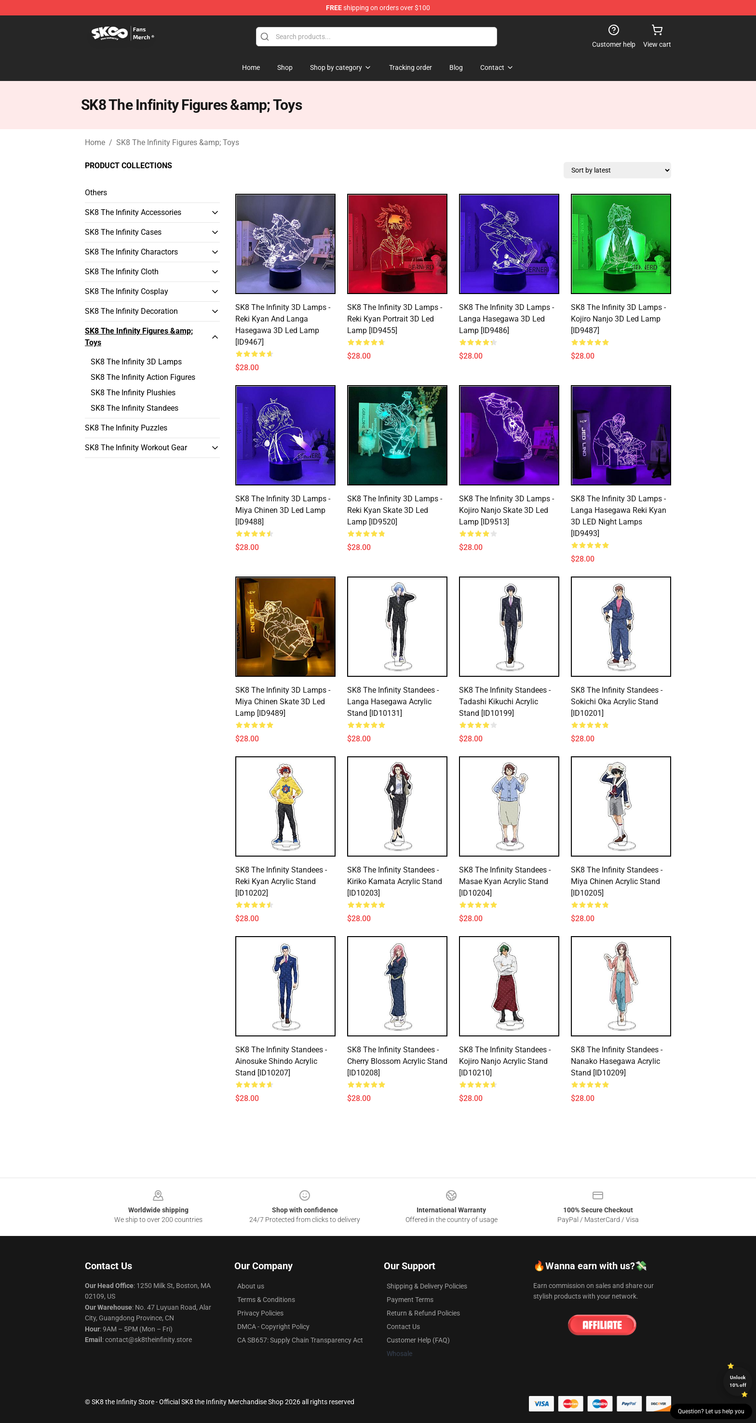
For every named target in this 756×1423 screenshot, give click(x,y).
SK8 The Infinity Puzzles (126, 427)
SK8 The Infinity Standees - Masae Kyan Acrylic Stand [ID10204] (505, 881)
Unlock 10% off (737, 1381)
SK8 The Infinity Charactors (131, 251)
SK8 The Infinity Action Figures (143, 377)
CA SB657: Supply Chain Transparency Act (300, 1340)
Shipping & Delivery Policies (427, 1286)
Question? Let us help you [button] (711, 1411)
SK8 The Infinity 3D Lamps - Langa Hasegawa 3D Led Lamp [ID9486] (506, 319)
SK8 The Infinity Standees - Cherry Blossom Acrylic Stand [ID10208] (397, 1061)
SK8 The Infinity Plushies (133, 392)
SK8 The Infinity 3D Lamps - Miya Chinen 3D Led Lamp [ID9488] (282, 510)
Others (96, 192)
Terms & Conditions (266, 1299)
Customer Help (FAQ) (418, 1340)
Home (95, 142)
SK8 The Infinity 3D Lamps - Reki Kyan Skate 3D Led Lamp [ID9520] (394, 510)
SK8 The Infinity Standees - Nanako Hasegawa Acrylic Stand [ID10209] (616, 1061)
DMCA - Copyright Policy (273, 1326)
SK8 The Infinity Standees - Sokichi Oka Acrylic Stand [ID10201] (616, 701)
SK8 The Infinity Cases (123, 232)
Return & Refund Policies (423, 1313)
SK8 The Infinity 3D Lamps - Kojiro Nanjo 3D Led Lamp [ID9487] (618, 319)
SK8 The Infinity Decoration (131, 311)
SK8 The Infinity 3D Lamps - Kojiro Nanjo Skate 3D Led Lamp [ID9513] (506, 510)
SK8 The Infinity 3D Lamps (136, 361)
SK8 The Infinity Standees (134, 408)
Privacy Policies (260, 1313)
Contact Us (403, 1326)
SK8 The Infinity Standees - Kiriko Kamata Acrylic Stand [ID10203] (394, 881)
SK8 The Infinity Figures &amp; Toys (177, 142)
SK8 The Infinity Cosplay (126, 291)
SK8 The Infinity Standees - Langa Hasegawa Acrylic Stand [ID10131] (393, 701)
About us (250, 1286)
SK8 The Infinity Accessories (133, 212)
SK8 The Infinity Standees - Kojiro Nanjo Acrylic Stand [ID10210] (505, 1061)
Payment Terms (410, 1299)
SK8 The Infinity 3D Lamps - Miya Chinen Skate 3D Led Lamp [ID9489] (282, 701)
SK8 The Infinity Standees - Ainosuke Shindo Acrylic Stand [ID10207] (281, 1061)
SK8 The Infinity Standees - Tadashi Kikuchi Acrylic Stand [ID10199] (505, 701)
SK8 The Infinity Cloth (122, 271)
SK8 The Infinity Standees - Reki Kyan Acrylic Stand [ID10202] (281, 881)
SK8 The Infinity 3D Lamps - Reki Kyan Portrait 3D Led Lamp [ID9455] (394, 319)
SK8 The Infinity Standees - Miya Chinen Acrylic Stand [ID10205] (616, 881)
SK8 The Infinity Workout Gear (136, 447)
